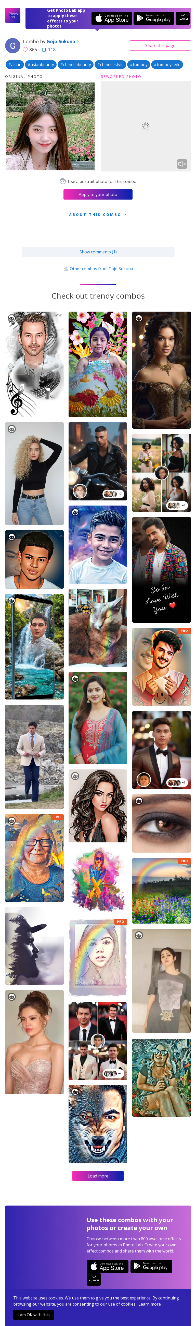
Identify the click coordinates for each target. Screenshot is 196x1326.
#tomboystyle (167, 64)
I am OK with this (34, 1315)
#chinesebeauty (75, 64)
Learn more (149, 1304)
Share (160, 45)
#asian (14, 64)
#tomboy (139, 64)
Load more (98, 1176)
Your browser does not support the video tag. (146, 126)
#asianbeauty (41, 64)
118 (49, 49)
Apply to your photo (98, 194)
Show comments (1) (98, 252)
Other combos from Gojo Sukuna (98, 269)
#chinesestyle (110, 64)
